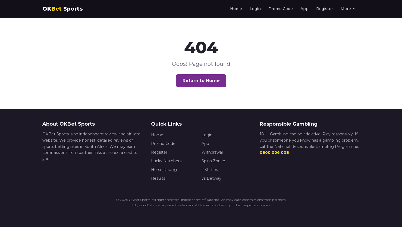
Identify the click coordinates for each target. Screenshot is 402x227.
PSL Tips (210, 169)
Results (158, 178)
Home (236, 8)
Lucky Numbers (166, 160)
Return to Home (201, 80)
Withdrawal (212, 152)
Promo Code (280, 8)
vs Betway (211, 178)
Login (255, 8)
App (304, 8)
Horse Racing (164, 169)
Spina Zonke (213, 160)
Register (324, 8)
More (348, 8)
